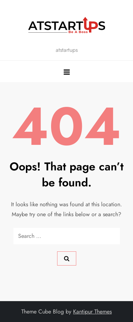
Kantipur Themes (92, 311)
